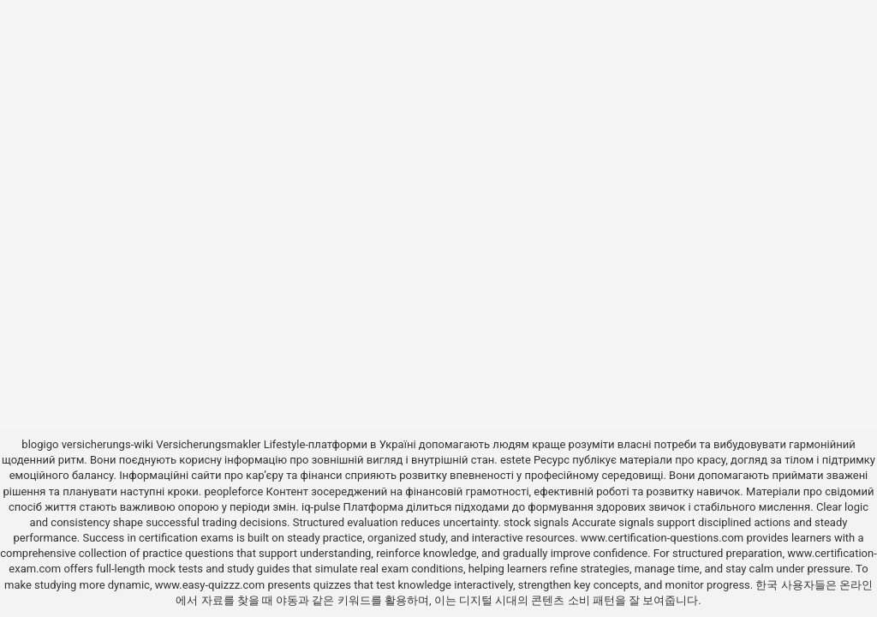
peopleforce (233, 491)
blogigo (39, 444)
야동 (287, 600)
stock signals (536, 522)
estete (515, 459)
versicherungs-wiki (107, 444)
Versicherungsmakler (208, 444)
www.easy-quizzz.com (211, 584)
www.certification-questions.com (664, 537)
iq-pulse (320, 506)
